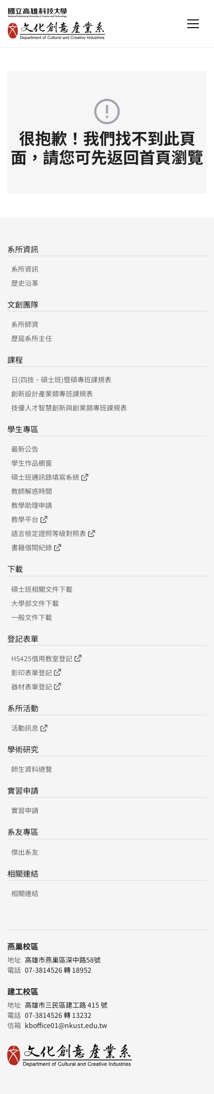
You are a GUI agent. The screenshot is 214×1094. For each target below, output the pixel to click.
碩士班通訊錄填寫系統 (49, 477)
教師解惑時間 (31, 491)
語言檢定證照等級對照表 (53, 533)
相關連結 (24, 893)
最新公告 (24, 449)
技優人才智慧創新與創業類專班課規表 (69, 407)
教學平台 (29, 519)
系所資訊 (24, 269)
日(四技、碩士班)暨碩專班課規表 (61, 379)
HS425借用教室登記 (46, 658)
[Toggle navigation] (193, 24)
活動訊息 (29, 728)
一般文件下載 (31, 617)
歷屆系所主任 (31, 338)
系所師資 (24, 324)
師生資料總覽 (31, 769)
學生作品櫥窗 (31, 463)
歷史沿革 (24, 283)
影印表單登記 (36, 672)
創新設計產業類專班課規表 (52, 393)
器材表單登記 (36, 686)
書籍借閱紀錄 (36, 547)
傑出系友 (24, 852)
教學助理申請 (31, 505)
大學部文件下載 (35, 603)
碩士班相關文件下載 (41, 589)
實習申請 (24, 810)
